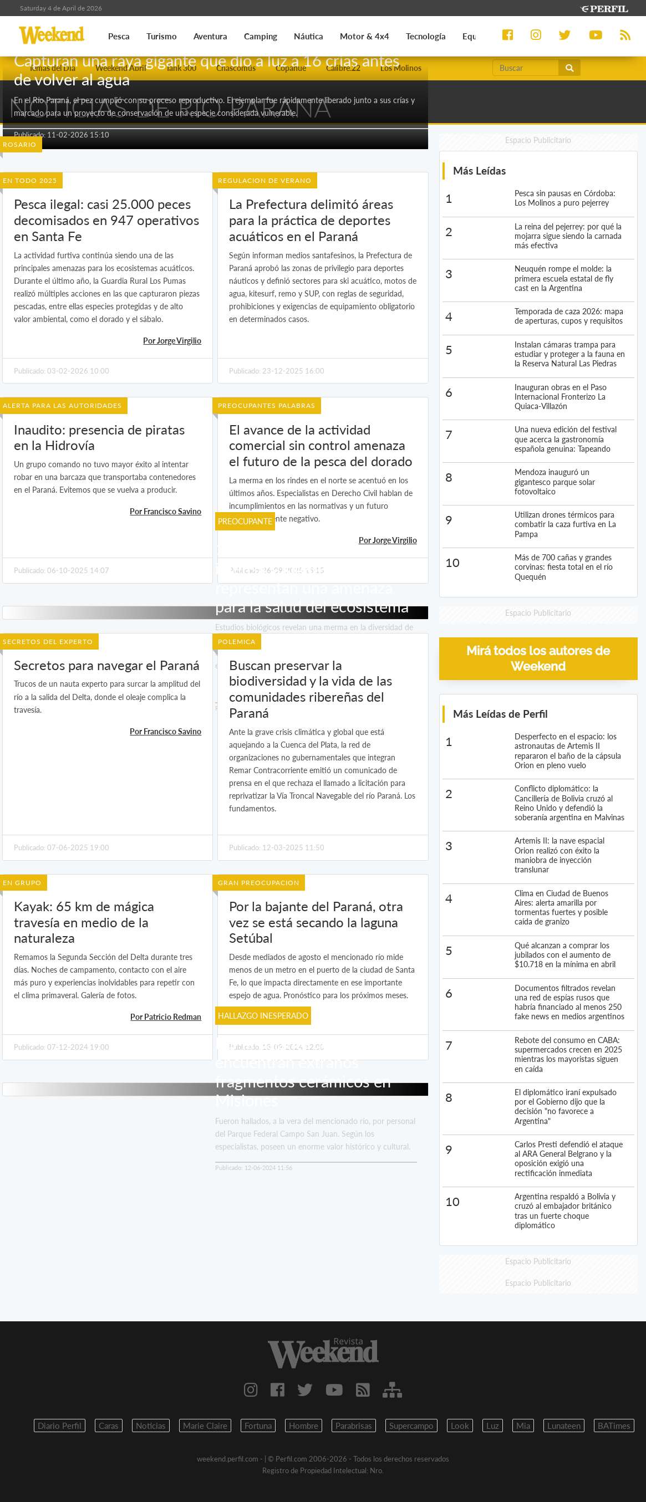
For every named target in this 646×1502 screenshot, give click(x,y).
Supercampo (411, 1426)
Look (460, 1426)
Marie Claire (205, 1426)
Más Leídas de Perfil (500, 713)
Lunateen (564, 1426)
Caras (109, 1426)
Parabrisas (353, 1426)
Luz (492, 1426)
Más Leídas (479, 170)
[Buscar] (525, 67)
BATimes (614, 1426)
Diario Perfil (60, 1426)
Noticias (151, 1426)
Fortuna (258, 1426)
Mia (523, 1426)
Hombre (303, 1426)
